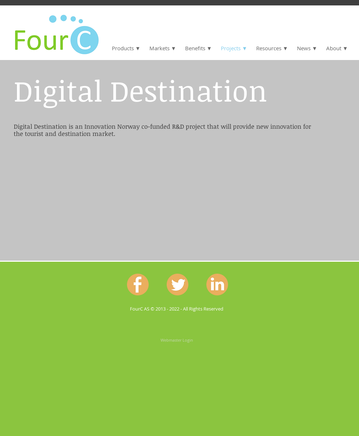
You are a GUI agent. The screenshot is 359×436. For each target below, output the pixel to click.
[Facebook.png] (138, 284)
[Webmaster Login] (177, 339)
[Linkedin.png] (217, 284)
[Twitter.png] (177, 284)
